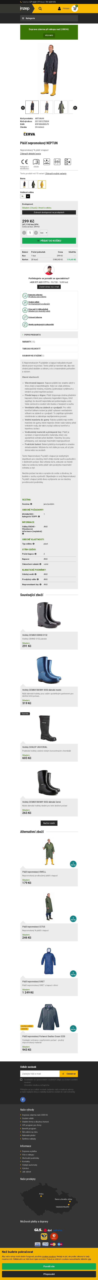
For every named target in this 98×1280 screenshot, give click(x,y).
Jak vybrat (26, 1172)
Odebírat (71, 1073)
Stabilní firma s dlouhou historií (35, 1122)
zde (89, 1259)
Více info (49, 35)
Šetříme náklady (29, 1139)
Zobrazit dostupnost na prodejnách (49, 212)
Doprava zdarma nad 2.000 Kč (35, 1115)
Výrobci (25, 1168)
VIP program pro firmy (31, 1125)
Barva (22, 178)
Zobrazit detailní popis (30, 153)
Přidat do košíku (51, 240)
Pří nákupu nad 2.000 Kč (37, 296)
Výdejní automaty (29, 1165)
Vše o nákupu (28, 1155)
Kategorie (30, 18)
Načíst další (49, 823)
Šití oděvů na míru (30, 1132)
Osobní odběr (28, 1118)
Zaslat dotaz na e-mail (49, 287)
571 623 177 (35, 2)
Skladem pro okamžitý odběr (39, 310)
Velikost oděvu (27, 192)
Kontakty (26, 1161)
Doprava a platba (29, 1151)
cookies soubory (49, 1256)
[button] (23, 108)
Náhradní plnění (28, 1135)
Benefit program (29, 1128)
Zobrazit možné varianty (55, 173)
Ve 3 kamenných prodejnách (39, 303)
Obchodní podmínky (30, 1158)
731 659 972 (50, 2)
